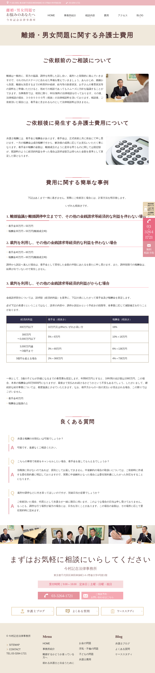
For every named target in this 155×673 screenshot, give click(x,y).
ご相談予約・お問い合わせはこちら (102, 595)
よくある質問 (122, 649)
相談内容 (90, 15)
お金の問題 (85, 643)
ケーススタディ (123, 654)
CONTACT (15, 649)
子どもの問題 (86, 654)
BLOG (140, 15)
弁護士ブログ (122, 643)
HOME (51, 15)
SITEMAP (14, 645)
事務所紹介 (70, 15)
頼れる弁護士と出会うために (58, 663)
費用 (106, 15)
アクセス (123, 15)
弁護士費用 (85, 659)
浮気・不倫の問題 (88, 648)
